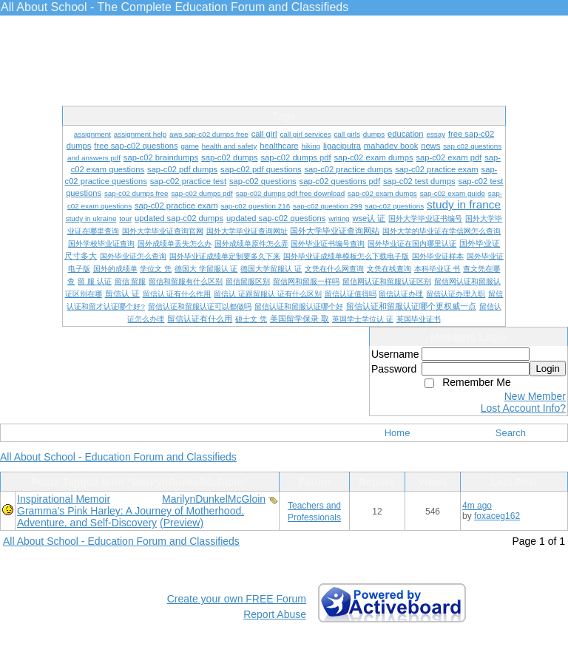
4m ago (477, 505)
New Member (535, 396)
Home (397, 432)
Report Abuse (274, 614)
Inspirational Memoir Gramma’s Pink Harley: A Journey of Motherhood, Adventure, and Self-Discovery (130, 511)
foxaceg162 (497, 516)
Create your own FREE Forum (236, 599)
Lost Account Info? (523, 408)
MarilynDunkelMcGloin (214, 499)
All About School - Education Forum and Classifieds (118, 457)
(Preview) (181, 523)
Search (511, 432)
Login (547, 368)
